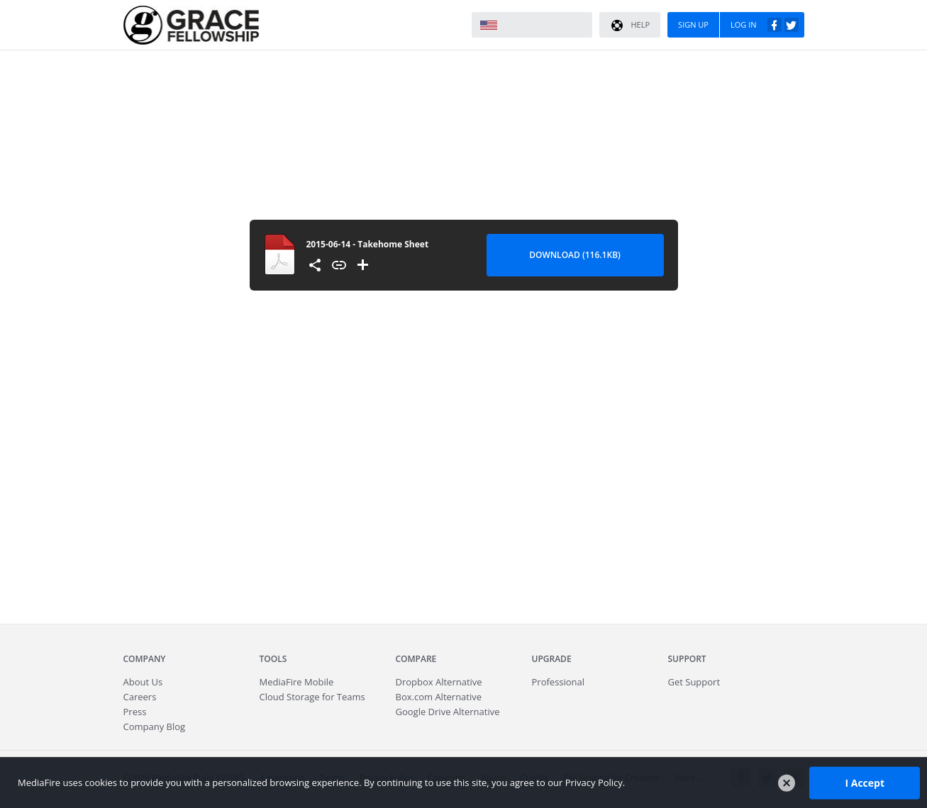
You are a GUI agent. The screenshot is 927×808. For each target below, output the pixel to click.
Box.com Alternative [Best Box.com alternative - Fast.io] (439, 696)
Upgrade (552, 659)
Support (687, 659)
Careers (140, 696)
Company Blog (154, 726)
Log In (765, 25)
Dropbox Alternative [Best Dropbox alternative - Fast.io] (439, 681)
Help (629, 25)
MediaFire (191, 25)
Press (135, 711)
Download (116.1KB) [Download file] (575, 255)
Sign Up (693, 24)
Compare (416, 659)
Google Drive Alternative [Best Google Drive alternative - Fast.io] (448, 711)
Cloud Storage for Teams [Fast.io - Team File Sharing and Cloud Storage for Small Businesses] (312, 696)
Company (144, 659)
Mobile (297, 681)
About (143, 681)
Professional (558, 681)
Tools (273, 659)
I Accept (864, 782)
